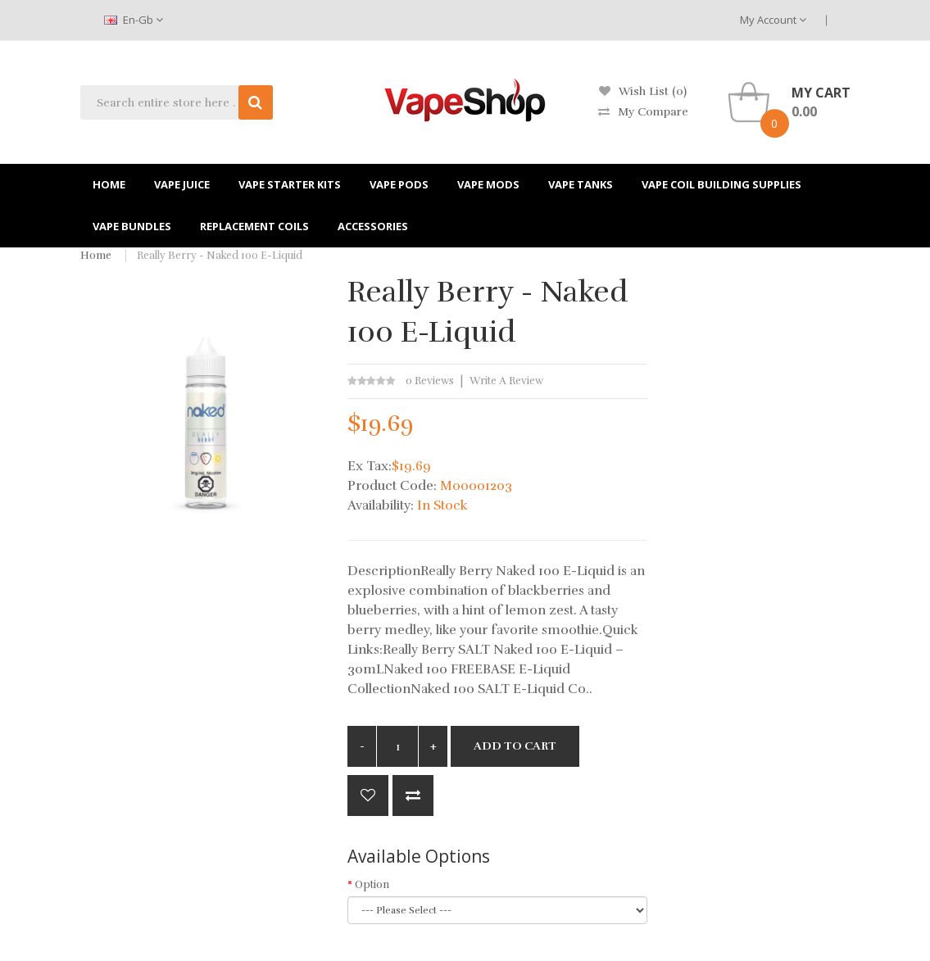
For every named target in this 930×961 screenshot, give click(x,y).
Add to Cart (515, 746)
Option (372, 884)
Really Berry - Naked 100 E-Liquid (219, 255)
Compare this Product (412, 795)
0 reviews (430, 381)
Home (95, 255)
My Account (773, 19)
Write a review (506, 381)
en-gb (133, 19)
